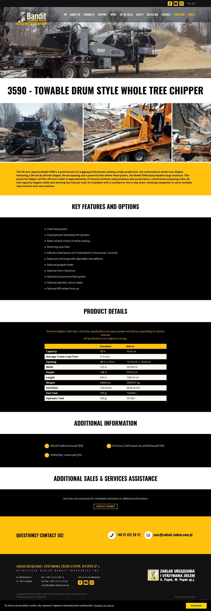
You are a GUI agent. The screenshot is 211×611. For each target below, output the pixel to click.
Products (89, 14)
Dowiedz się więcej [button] (104, 605)
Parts (191, 14)
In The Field (126, 14)
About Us (75, 14)
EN (193, 3)
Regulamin (41, 597)
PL (189, 3)
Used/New (179, 14)
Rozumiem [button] (196, 605)
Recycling (152, 14)
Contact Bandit (105, 506)
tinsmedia (190, 597)
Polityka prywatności (25, 597)
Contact (166, 14)
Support (102, 14)
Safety (139, 14)
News (113, 14)
